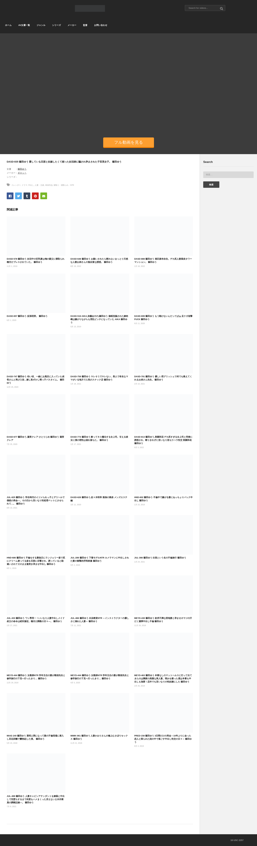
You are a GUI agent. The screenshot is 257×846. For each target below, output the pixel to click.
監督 (85, 25)
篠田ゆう (22, 169)
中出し (31, 185)
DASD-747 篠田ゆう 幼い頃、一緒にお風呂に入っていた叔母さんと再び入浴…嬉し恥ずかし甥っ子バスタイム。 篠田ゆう (35, 379)
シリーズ (56, 25)
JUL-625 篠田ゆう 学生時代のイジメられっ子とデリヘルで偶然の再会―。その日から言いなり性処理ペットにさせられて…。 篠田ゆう (36, 500)
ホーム (8, 25)
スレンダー (16, 185)
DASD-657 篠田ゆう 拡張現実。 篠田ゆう (27, 316)
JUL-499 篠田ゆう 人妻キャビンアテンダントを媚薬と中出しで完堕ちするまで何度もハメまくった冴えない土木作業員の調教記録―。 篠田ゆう (36, 799)
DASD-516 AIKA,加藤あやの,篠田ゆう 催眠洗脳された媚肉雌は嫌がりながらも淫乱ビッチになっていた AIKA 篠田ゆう (99, 319)
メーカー (72, 25)
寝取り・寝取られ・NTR (64, 185)
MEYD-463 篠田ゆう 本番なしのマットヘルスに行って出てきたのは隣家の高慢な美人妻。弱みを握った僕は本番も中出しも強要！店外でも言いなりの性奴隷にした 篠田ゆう (163, 678)
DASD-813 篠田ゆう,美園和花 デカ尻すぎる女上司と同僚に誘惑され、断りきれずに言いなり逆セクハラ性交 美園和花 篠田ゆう (163, 440)
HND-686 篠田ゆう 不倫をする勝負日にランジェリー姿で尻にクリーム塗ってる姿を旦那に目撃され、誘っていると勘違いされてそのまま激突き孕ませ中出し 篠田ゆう (36, 560)
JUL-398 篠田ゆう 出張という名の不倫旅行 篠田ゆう (160, 557)
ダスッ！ (22, 173)
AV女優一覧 (24, 25)
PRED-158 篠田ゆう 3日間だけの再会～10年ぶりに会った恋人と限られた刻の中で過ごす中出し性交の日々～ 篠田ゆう (163, 738)
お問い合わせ (100, 25)
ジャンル (41, 25)
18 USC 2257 (237, 840)
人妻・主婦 (39, 185)
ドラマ (24, 185)
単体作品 (49, 185)
